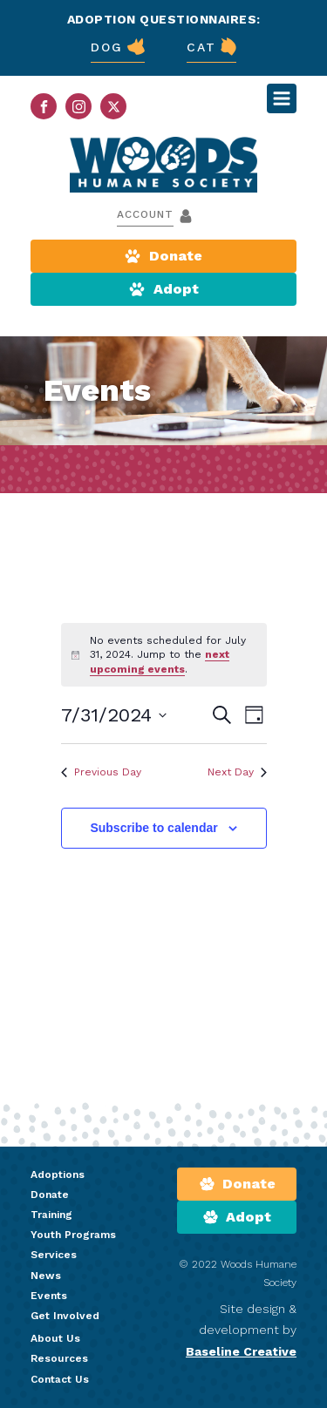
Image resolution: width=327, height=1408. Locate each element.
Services (54, 1255)
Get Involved (65, 1316)
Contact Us (60, 1379)
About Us (55, 1338)
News (46, 1275)
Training (51, 1214)
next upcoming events (159, 661)
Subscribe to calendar (153, 828)
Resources (59, 1358)
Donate (50, 1194)
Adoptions (58, 1174)
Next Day (237, 772)
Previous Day (101, 772)
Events (49, 1296)
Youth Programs (73, 1235)
